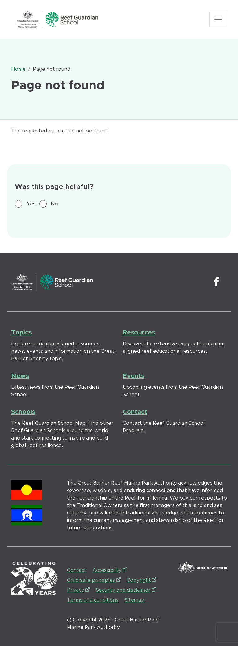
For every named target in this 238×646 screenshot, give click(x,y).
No (54, 203)
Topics (21, 333)
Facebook (216, 282)
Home (18, 69)
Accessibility (109, 570)
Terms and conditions (92, 600)
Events (133, 376)
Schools (23, 412)
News (20, 376)
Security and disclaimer (126, 589)
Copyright (141, 579)
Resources (139, 333)
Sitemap (134, 600)
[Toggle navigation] (218, 19)
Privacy (78, 589)
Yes (31, 203)
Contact (135, 412)
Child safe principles (94, 579)
